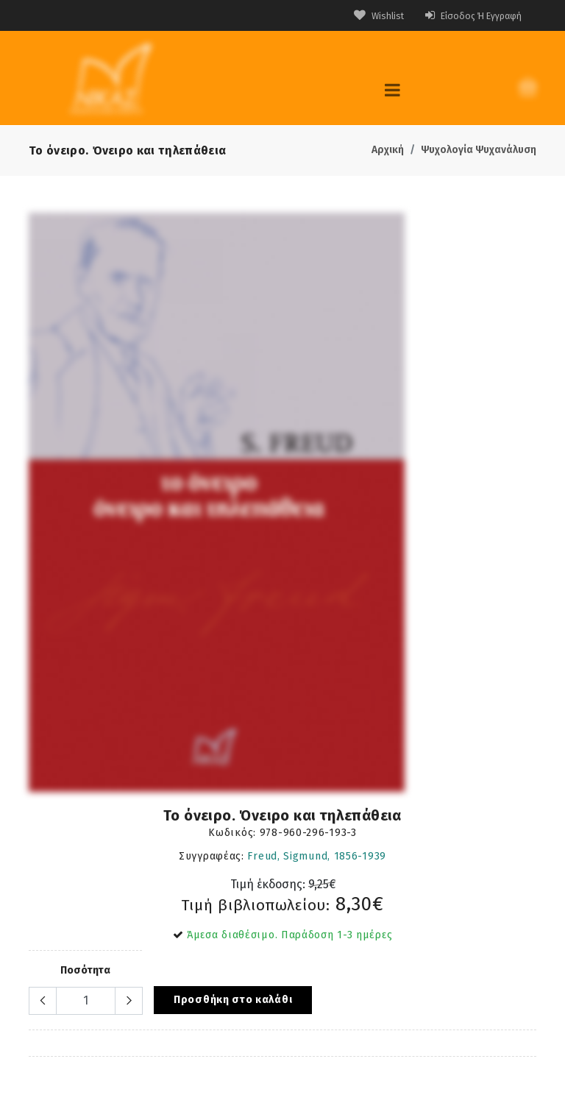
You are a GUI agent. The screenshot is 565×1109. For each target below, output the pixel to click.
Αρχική (388, 150)
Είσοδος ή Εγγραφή (467, 16)
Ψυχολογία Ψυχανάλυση (478, 150)
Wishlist (364, 16)
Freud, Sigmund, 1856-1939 (316, 856)
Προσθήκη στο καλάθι (233, 999)
